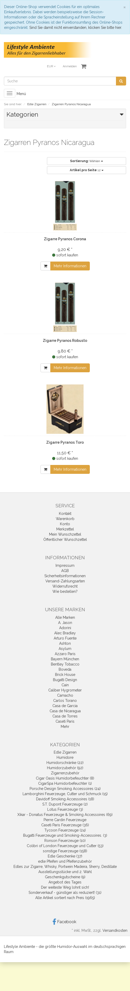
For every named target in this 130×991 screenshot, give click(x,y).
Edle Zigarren (65, 752)
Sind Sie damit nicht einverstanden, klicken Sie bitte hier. (75, 27)
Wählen (86, 161)
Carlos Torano (65, 701)
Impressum (65, 565)
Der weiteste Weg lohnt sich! (65, 887)
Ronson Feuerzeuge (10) (65, 841)
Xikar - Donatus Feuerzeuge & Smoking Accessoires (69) (65, 815)
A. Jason (65, 623)
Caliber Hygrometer (65, 690)
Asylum (65, 649)
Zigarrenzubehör (65, 773)
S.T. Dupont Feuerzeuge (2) (65, 804)
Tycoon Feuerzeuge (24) (65, 830)
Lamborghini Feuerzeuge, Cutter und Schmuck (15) (65, 794)
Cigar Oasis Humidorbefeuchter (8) (65, 778)
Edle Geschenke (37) (65, 856)
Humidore (65, 757)
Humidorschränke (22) (65, 763)
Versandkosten (114, 930)
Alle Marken (65, 617)
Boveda (65, 669)
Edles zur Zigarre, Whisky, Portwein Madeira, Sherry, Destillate (65, 866)
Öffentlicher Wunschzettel (65, 539)
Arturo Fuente (65, 638)
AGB (65, 571)
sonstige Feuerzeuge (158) (65, 851)
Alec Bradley (65, 633)
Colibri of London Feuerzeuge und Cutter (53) (65, 846)
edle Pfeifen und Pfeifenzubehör (65, 861)
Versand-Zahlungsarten (65, 581)
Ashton (65, 643)
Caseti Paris (65, 721)
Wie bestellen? (65, 591)
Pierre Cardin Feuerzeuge (65, 820)
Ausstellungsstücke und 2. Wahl (65, 872)
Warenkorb (65, 519)
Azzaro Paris (65, 654)
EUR (51, 66)
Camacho (65, 695)
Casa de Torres (65, 716)
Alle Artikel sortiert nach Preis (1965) (65, 898)
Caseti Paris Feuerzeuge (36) (65, 825)
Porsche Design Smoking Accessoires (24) (65, 789)
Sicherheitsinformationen (65, 576)
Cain (65, 685)
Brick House (65, 675)
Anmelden (70, 66)
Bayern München (65, 659)
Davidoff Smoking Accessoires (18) (65, 799)
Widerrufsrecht (65, 586)
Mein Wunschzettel (65, 534)
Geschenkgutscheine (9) (65, 877)
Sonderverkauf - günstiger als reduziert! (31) (65, 892)
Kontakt (65, 513)
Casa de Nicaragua (65, 711)
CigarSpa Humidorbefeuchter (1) (65, 783)
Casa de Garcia (65, 706)
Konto (65, 524)
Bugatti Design (65, 680)
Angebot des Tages (65, 882)
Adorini (65, 628)
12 (87, 170)
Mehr (65, 726)
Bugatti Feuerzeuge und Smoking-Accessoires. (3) (65, 835)
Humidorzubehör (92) (65, 768)
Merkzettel (65, 529)
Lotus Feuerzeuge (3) (65, 809)
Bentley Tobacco (65, 664)
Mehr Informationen (70, 266)
